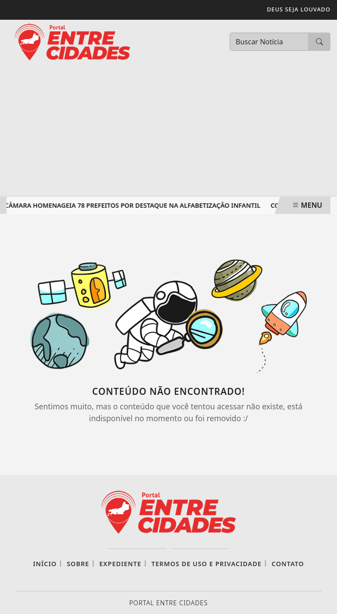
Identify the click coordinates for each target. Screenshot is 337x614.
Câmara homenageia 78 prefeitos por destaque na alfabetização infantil (133, 205)
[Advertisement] (168, 130)
